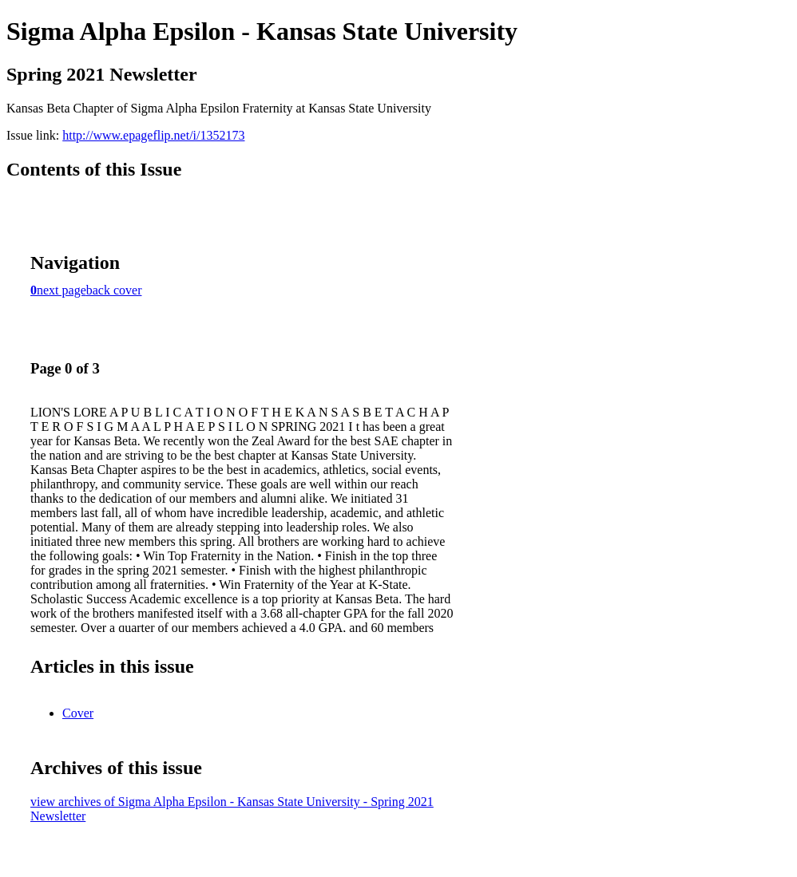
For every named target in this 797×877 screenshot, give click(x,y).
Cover (77, 713)
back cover (114, 290)
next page (61, 290)
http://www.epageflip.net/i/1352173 (153, 135)
